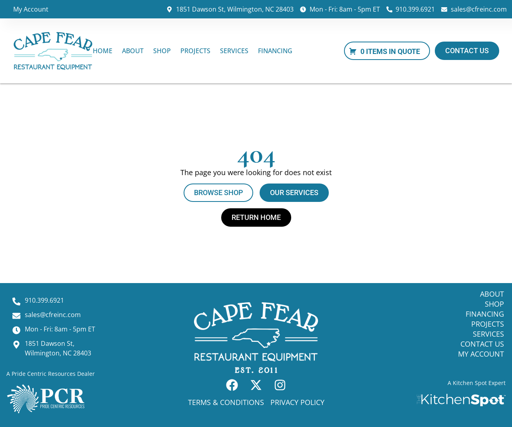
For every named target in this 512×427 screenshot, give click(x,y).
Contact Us (482, 344)
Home (102, 50)
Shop (162, 50)
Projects (195, 50)
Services (234, 50)
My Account (30, 9)
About (133, 50)
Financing (275, 50)
